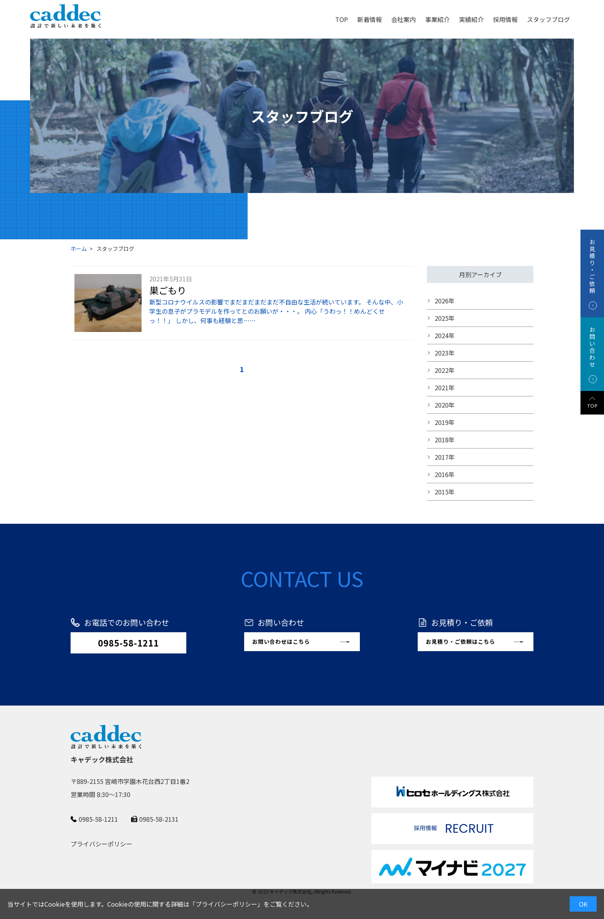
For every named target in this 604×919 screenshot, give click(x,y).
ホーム (79, 248)
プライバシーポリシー (226, 904)
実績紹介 (471, 19)
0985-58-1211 (128, 642)
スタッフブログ (548, 19)
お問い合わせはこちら (281, 641)
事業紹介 (437, 19)
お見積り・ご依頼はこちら (460, 641)
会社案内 (403, 19)
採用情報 (505, 19)
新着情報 (369, 19)
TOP (341, 19)
